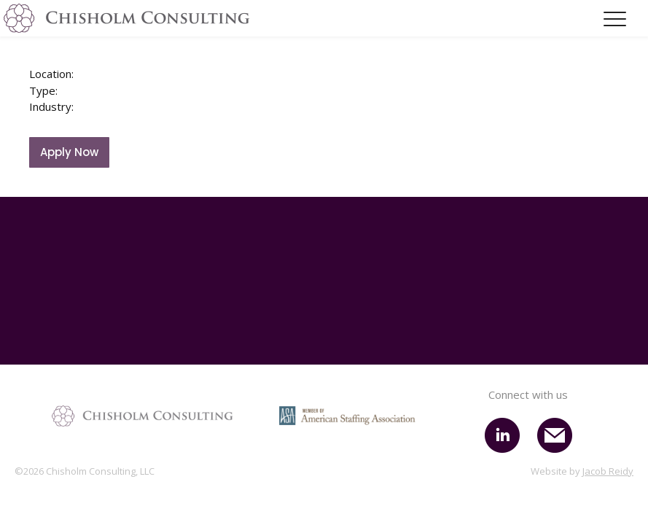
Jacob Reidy (607, 471)
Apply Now (69, 152)
